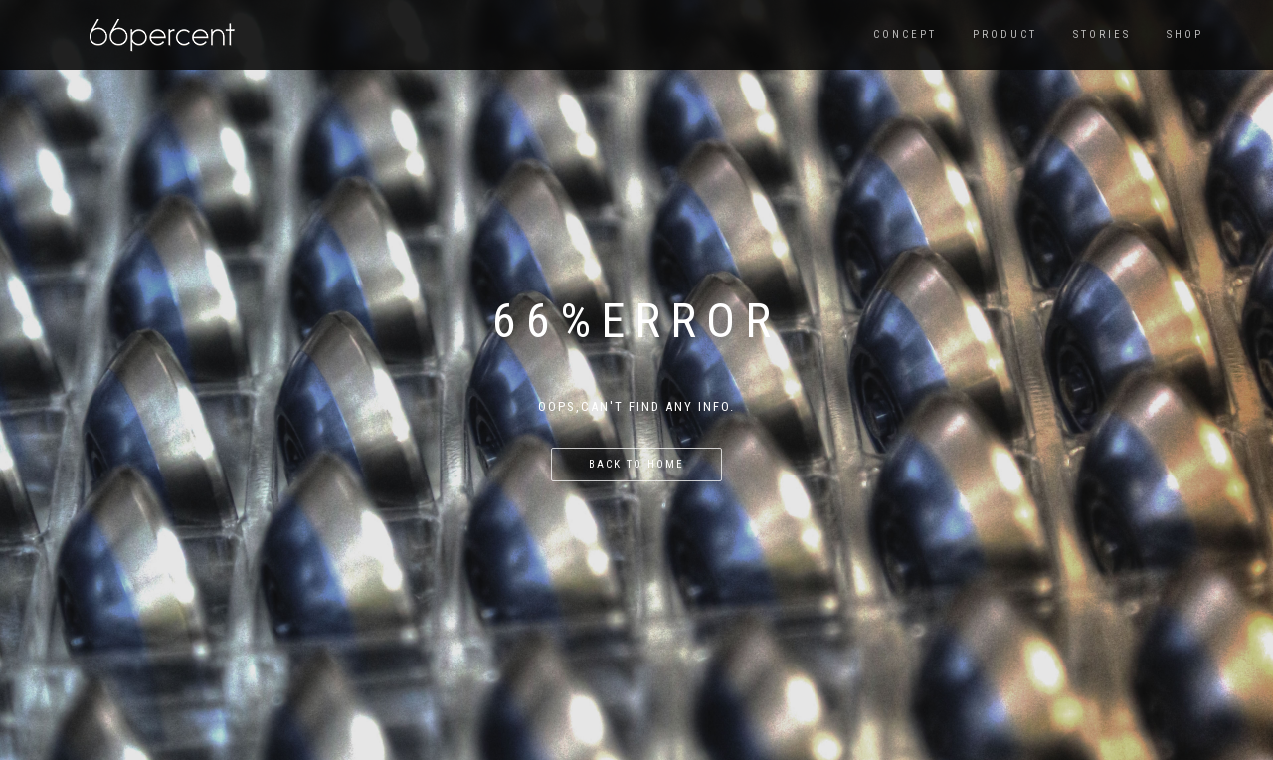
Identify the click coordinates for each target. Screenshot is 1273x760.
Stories (1102, 34)
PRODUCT (1005, 34)
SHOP (1185, 34)
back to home (636, 464)
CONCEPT (905, 34)
